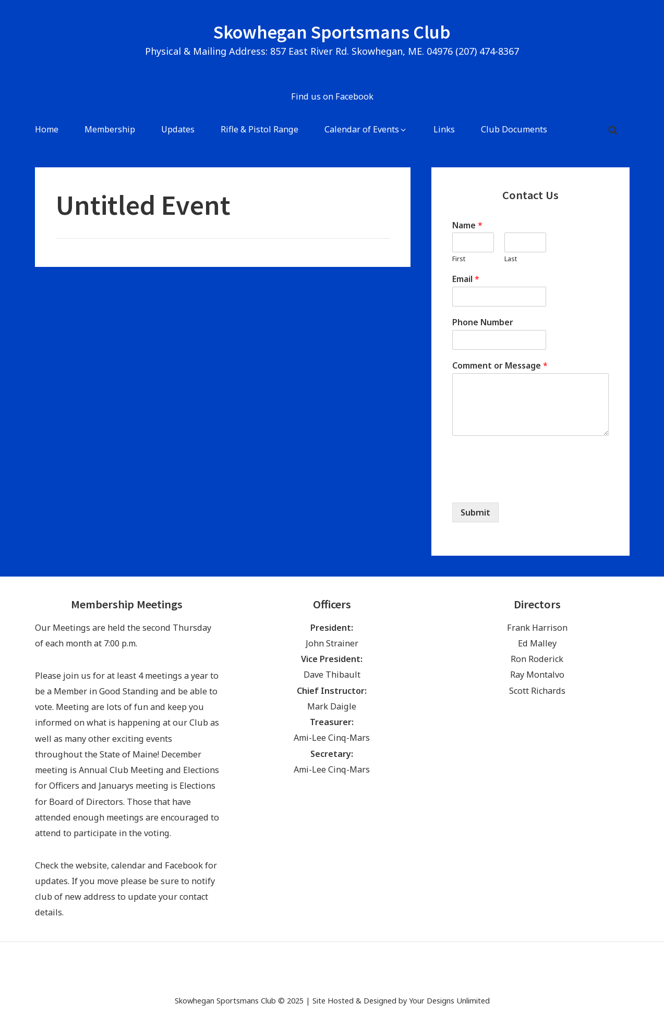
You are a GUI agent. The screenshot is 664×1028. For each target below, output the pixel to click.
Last (510, 258)
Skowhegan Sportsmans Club (332, 32)
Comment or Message (500, 365)
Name (467, 225)
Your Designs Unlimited (449, 1001)
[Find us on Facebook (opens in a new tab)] (332, 97)
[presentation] (531, 485)
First (458, 258)
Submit (475, 512)
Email (465, 279)
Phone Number (482, 322)
